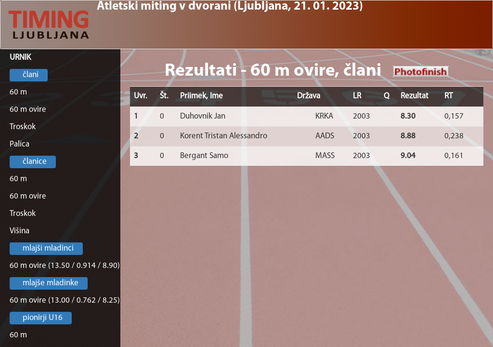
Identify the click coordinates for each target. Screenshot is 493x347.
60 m (18, 92)
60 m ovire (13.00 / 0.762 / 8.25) (65, 300)
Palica (19, 144)
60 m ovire (28, 110)
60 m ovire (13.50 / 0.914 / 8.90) (65, 266)
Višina (19, 231)
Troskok (23, 127)
